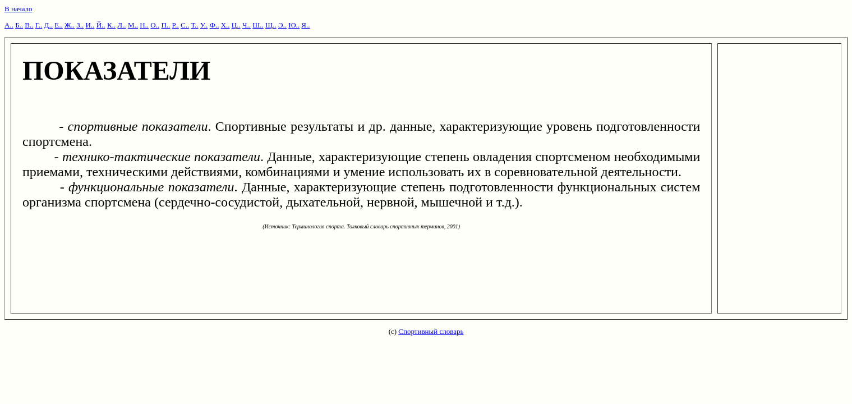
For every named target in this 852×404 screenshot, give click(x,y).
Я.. (305, 25)
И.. (90, 25)
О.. (154, 25)
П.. (165, 25)
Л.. (121, 25)
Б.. (19, 25)
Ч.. (246, 25)
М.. (133, 25)
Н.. (144, 25)
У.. (204, 25)
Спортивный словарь (430, 331)
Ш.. (258, 25)
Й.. (100, 25)
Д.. (48, 25)
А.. (8, 25)
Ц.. (236, 25)
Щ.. (271, 25)
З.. (80, 25)
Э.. (282, 25)
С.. (185, 25)
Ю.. (294, 25)
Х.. (225, 25)
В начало (18, 8)
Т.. (194, 25)
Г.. (39, 25)
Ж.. (70, 25)
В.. (29, 25)
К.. (111, 25)
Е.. (58, 25)
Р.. (175, 25)
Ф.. (214, 25)
